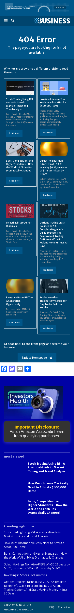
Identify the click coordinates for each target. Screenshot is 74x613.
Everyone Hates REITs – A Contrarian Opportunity (19, 301)
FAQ (51, 607)
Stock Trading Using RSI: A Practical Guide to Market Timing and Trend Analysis (46, 467)
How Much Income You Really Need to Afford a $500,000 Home (53, 102)
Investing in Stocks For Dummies (25, 575)
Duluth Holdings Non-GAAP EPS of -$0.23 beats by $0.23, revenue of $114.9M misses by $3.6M (53, 167)
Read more (14, 133)
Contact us (64, 607)
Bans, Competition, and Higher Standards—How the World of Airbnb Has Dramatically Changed (35, 555)
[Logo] (52, 20)
